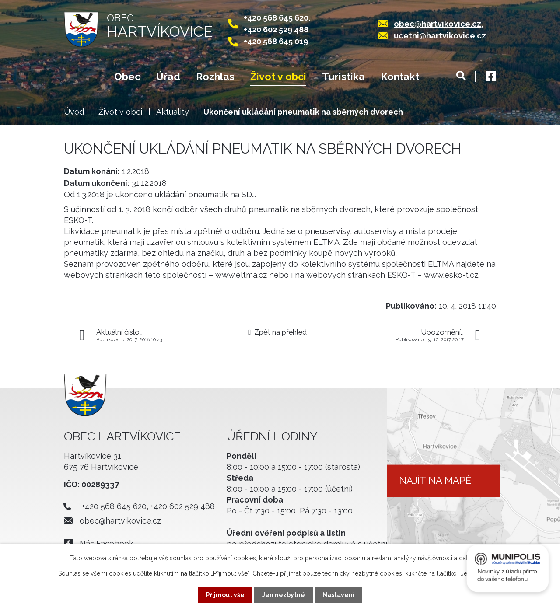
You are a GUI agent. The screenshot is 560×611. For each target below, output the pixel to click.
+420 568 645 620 (276, 17)
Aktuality (172, 111)
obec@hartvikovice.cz (437, 23)
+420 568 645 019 (276, 41)
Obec (127, 76)
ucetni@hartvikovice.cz (440, 35)
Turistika (343, 76)
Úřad (168, 76)
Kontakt (400, 76)
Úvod (81, 77)
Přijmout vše (225, 594)
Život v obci (278, 76)
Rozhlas (215, 76)
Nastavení (338, 594)
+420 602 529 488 (276, 29)
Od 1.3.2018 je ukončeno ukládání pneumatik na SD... (160, 194)
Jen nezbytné (283, 594)
